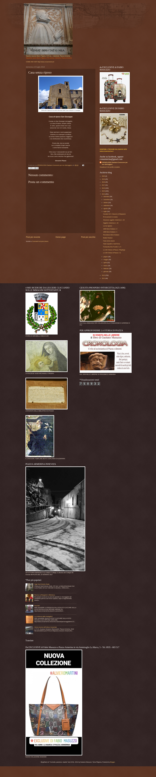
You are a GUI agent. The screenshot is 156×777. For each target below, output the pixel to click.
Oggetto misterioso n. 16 (110, 223)
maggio (105, 259)
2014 (103, 194)
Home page (61, 237)
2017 (103, 185)
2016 (103, 188)
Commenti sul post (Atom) (40, 241)
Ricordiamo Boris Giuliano (111, 235)
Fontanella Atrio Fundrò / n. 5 (112, 247)
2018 (103, 182)
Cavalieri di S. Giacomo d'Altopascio (114, 214)
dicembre (106, 196)
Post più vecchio (88, 237)
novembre (106, 199)
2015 (103, 191)
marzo (105, 265)
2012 (103, 278)
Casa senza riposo (109, 241)
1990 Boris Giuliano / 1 (110, 232)
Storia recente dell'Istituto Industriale (45, 627)
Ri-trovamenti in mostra (110, 217)
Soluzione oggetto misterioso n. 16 (114, 220)
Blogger (112, 762)
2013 (103, 275)
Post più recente (33, 237)
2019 (103, 179)
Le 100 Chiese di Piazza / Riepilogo (114, 250)
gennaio (106, 271)
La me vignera (107, 226)
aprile (105, 262)
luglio (105, 211)
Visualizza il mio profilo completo (110, 167)
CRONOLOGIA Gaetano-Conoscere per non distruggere (115, 163)
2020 (103, 176)
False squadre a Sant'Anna (111, 244)
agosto (105, 208)
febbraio (106, 268)
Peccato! (37, 605)
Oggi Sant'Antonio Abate (42, 584)
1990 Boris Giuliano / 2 (110, 229)
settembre (106, 205)
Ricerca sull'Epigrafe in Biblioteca (44, 595)
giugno (105, 256)
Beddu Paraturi (107, 238)
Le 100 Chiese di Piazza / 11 (112, 253)
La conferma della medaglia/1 (43, 616)
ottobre (105, 202)
